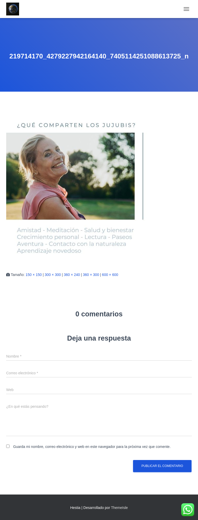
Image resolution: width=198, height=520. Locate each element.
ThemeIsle (119, 508)
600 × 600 (110, 275)
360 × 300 (91, 275)
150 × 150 (34, 275)
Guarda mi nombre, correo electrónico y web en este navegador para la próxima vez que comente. (92, 447)
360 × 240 (72, 275)
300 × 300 (53, 275)
